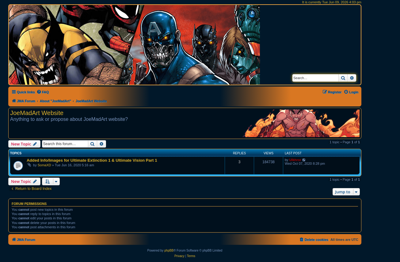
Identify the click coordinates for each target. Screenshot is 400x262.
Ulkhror (295, 160)
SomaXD (44, 165)
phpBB (168, 250)
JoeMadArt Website (36, 113)
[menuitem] (42, 92)
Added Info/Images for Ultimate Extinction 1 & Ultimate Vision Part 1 (92, 160)
